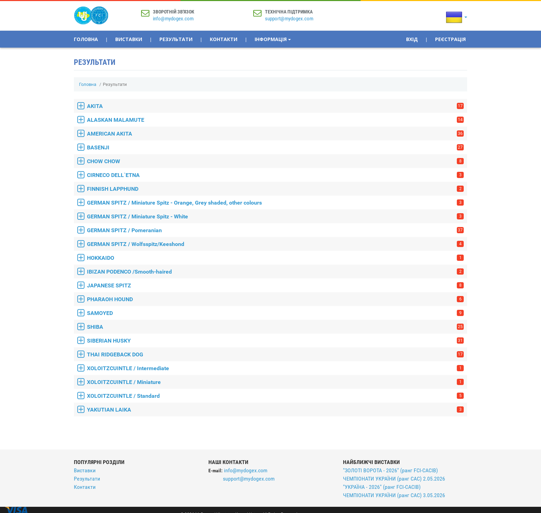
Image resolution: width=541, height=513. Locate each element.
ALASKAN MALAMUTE (275, 120)
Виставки (128, 39)
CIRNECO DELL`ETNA (275, 175)
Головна (86, 39)
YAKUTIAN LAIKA (275, 409)
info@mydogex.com (173, 19)
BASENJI (275, 147)
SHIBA (275, 327)
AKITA (275, 106)
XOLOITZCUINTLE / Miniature (275, 382)
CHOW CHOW (275, 161)
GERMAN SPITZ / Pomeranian (275, 230)
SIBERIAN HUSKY (275, 340)
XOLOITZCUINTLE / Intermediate (275, 368)
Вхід (412, 39)
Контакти (223, 39)
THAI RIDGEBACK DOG (275, 354)
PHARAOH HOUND (275, 299)
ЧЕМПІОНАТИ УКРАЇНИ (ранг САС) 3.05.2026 (394, 495)
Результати (176, 39)
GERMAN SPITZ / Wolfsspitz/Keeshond (275, 244)
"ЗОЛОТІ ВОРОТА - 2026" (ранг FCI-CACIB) (390, 470)
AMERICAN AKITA (275, 133)
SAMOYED (275, 313)
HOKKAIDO (275, 258)
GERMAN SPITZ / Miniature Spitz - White (275, 216)
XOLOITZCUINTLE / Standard (275, 396)
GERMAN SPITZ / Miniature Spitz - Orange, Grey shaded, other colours (275, 202)
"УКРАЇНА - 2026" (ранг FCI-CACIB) (382, 487)
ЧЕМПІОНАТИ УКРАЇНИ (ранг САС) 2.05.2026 (394, 478)
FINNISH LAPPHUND (275, 189)
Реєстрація (450, 39)
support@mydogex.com (289, 19)
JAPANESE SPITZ (275, 285)
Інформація (273, 39)
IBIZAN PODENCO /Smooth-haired (275, 271)
